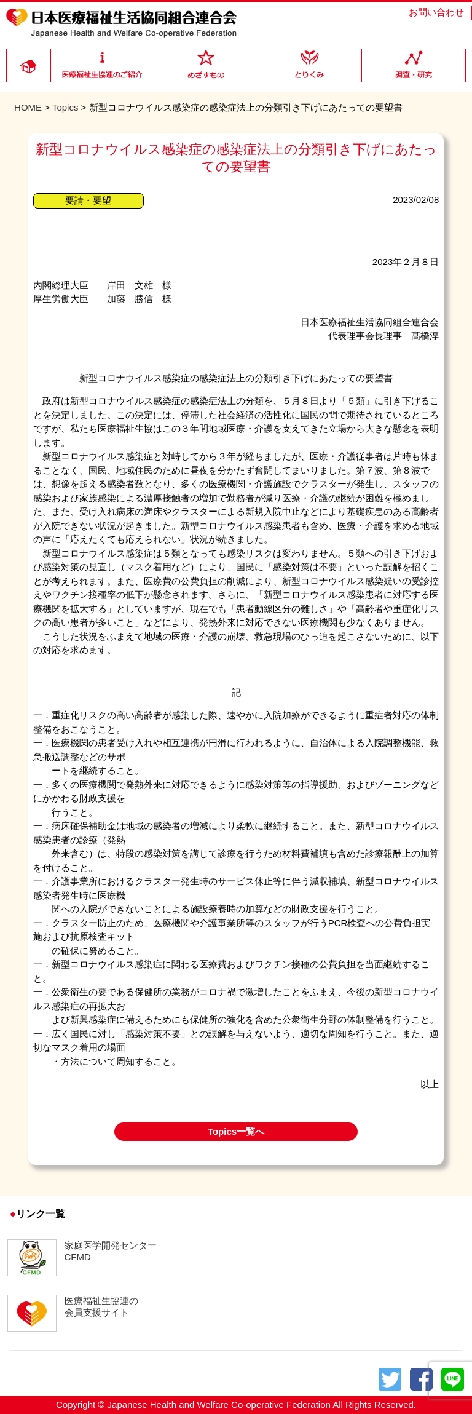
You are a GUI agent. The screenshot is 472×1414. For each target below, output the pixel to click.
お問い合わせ (436, 12)
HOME (28, 107)
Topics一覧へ (236, 1131)
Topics (65, 107)
